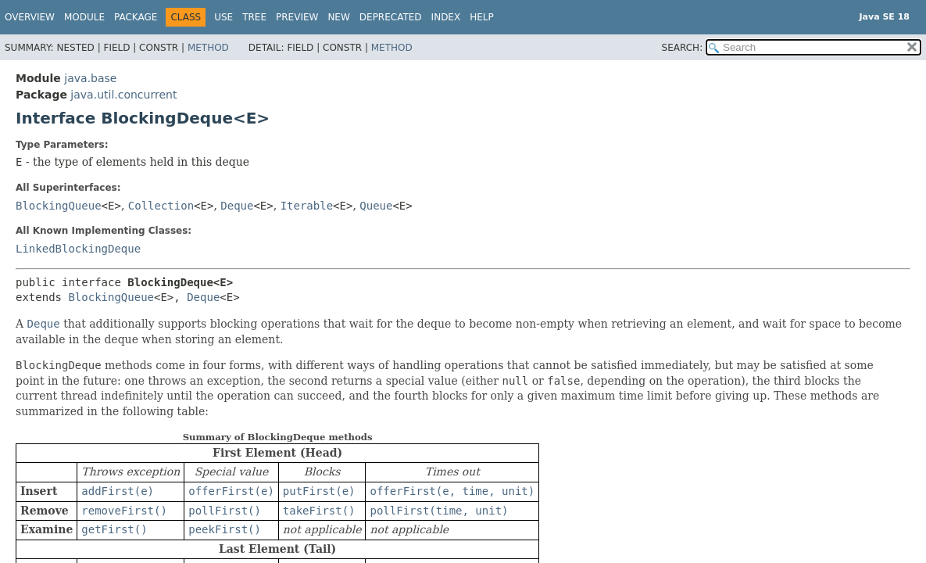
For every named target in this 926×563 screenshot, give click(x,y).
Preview (297, 17)
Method (208, 47)
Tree (254, 17)
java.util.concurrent (123, 94)
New (338, 17)
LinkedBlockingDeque (78, 248)
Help (482, 17)
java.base (90, 78)
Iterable (307, 205)
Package (135, 17)
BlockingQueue (59, 205)
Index (446, 17)
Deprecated (390, 17)
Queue (375, 205)
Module (84, 17)
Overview (30, 17)
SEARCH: (682, 47)
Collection (161, 205)
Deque (236, 205)
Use (223, 17)
